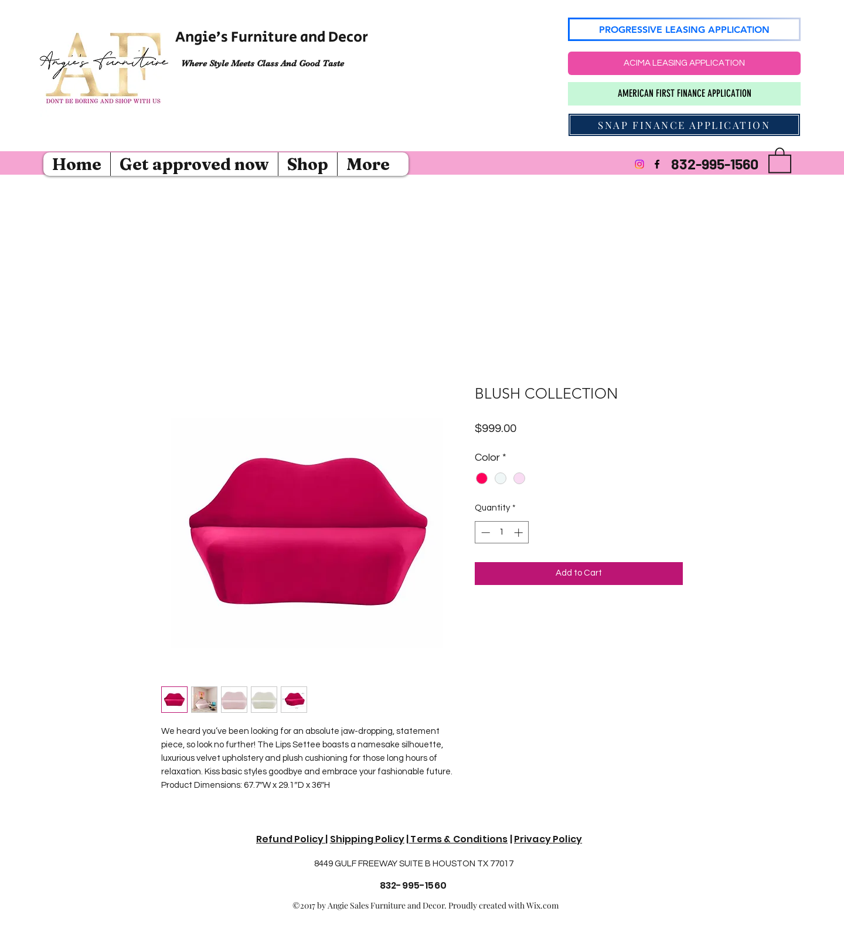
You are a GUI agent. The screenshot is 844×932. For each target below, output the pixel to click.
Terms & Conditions (458, 839)
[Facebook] (657, 164)
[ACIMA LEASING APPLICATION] (684, 63)
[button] (779, 159)
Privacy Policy (548, 839)
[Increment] (520, 532)
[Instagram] (639, 164)
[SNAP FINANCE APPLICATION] (684, 125)
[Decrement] (484, 532)
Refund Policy (290, 839)
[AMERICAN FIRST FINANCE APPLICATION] (684, 94)
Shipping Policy (367, 839)
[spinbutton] (502, 532)
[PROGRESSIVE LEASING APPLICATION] (684, 29)
